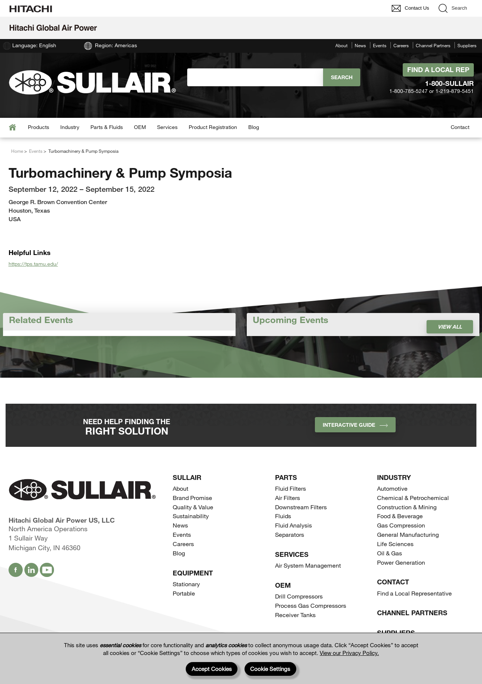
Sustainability (191, 515)
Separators (289, 534)
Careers (401, 45)
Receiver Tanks (295, 614)
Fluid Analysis (293, 525)
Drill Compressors (299, 596)
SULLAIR (187, 477)
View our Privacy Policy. (349, 652)
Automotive (392, 488)
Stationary (186, 583)
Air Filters (287, 497)
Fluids (283, 515)
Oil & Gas (389, 552)
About (341, 45)
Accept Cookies (212, 668)
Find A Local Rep (438, 69)
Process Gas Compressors (310, 605)
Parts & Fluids (106, 127)
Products (38, 127)
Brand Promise (192, 497)
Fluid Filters (290, 488)
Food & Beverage (400, 515)
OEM (140, 127)
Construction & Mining (407, 506)
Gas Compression (401, 525)
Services (167, 127)
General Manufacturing (408, 534)
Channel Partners (433, 45)
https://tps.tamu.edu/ (33, 264)
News (360, 45)
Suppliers (466, 45)
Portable (184, 593)
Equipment (193, 573)
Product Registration (213, 127)
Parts (286, 477)
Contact (460, 127)
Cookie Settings (270, 668)
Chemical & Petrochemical (413, 497)
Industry (69, 127)
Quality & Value (193, 506)
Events (379, 45)
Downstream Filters (301, 506)
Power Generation (401, 562)
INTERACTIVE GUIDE (355, 425)
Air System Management (308, 565)
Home (17, 151)
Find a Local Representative (414, 593)
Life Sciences (395, 543)
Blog (253, 127)
